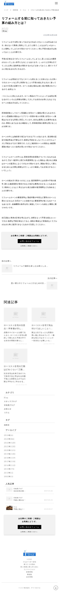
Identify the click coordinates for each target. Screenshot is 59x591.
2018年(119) (10, 458)
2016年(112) (10, 465)
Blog (24, 10)
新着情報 (15, 10)
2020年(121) (10, 450)
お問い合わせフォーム (29, 241)
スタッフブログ (10, 401)
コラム (7, 412)
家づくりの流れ (29, 564)
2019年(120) (10, 454)
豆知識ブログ (9, 405)
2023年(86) (9, 439)
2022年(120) (10, 443)
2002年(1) (8, 476)
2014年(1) (8, 473)
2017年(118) (10, 461)
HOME (29, 559)
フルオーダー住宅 (29, 562)
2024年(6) (8, 435)
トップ (6, 10)
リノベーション (29, 569)
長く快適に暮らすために (29, 567)
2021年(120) (10, 446)
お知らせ (7, 409)
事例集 (29, 574)
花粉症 (7, 425)
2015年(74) (9, 469)
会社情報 (29, 577)
